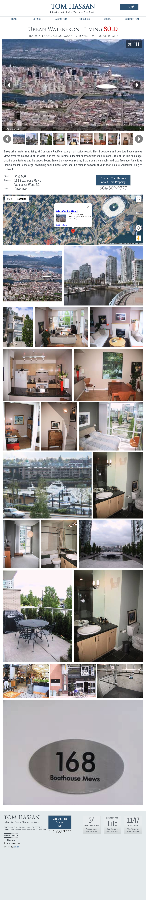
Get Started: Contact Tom (60, 822)
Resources (84, 18)
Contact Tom (132, 18)
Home (14, 18)
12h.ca (16, 847)
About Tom (61, 18)
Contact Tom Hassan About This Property (113, 180)
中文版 (129, 7)
